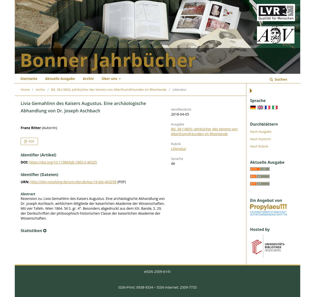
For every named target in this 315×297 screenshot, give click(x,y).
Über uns (110, 78)
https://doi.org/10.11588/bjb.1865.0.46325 (63, 162)
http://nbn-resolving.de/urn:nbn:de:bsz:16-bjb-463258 (73, 181)
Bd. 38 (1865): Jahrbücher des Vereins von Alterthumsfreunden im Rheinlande (108, 89)
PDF (31, 141)
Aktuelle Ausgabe (60, 78)
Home (25, 89)
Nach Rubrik (259, 146)
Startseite (28, 78)
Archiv (88, 78)
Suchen (280, 79)
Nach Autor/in (260, 139)
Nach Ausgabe (260, 131)
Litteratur (178, 148)
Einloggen (24, 3)
